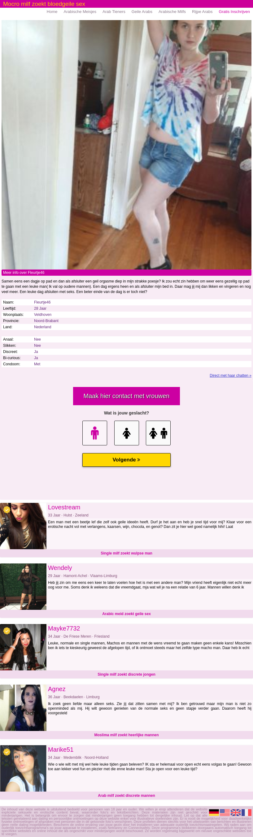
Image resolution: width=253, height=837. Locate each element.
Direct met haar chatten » (230, 375)
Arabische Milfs (172, 11)
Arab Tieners (114, 11)
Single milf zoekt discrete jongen (126, 674)
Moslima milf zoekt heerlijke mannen (126, 735)
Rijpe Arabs (202, 11)
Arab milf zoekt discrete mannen (126, 795)
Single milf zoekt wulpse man (126, 553)
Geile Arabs (142, 11)
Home (52, 11)
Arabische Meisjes (80, 11)
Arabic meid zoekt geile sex (126, 614)
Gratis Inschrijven (234, 11)
